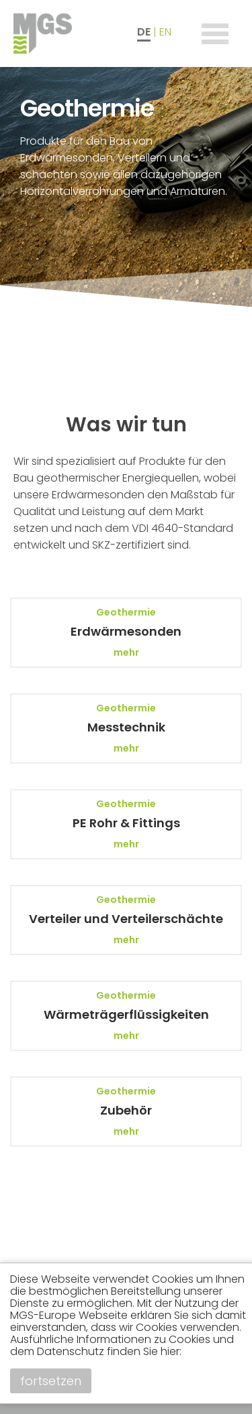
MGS (67, 33)
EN (165, 32)
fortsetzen (50, 1380)
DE (144, 32)
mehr (126, 652)
